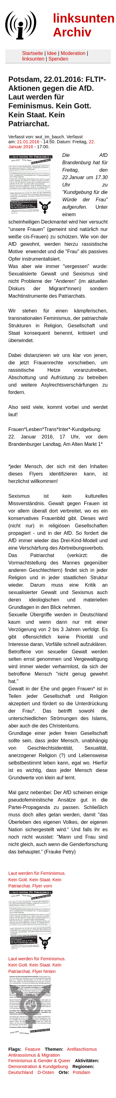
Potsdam (81, 1072)
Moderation (73, 53)
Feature (33, 1049)
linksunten (33, 58)
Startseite (32, 53)
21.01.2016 (28, 141)
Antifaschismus (82, 1049)
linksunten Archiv (84, 25)
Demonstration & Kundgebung (38, 1066)
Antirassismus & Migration (34, 1055)
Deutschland (20, 1072)
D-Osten (45, 1072)
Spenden (58, 58)
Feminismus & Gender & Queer (39, 1060)
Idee (52, 53)
